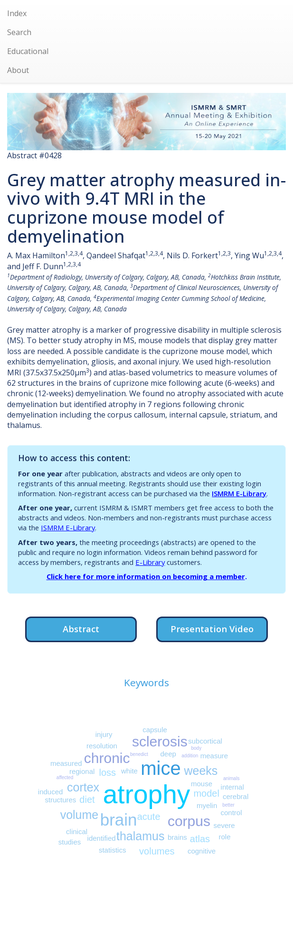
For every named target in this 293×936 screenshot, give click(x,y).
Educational (27, 51)
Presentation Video (212, 629)
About (18, 70)
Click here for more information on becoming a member (146, 576)
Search (19, 32)
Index (17, 13)
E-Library (150, 562)
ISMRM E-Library (239, 493)
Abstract (81, 629)
